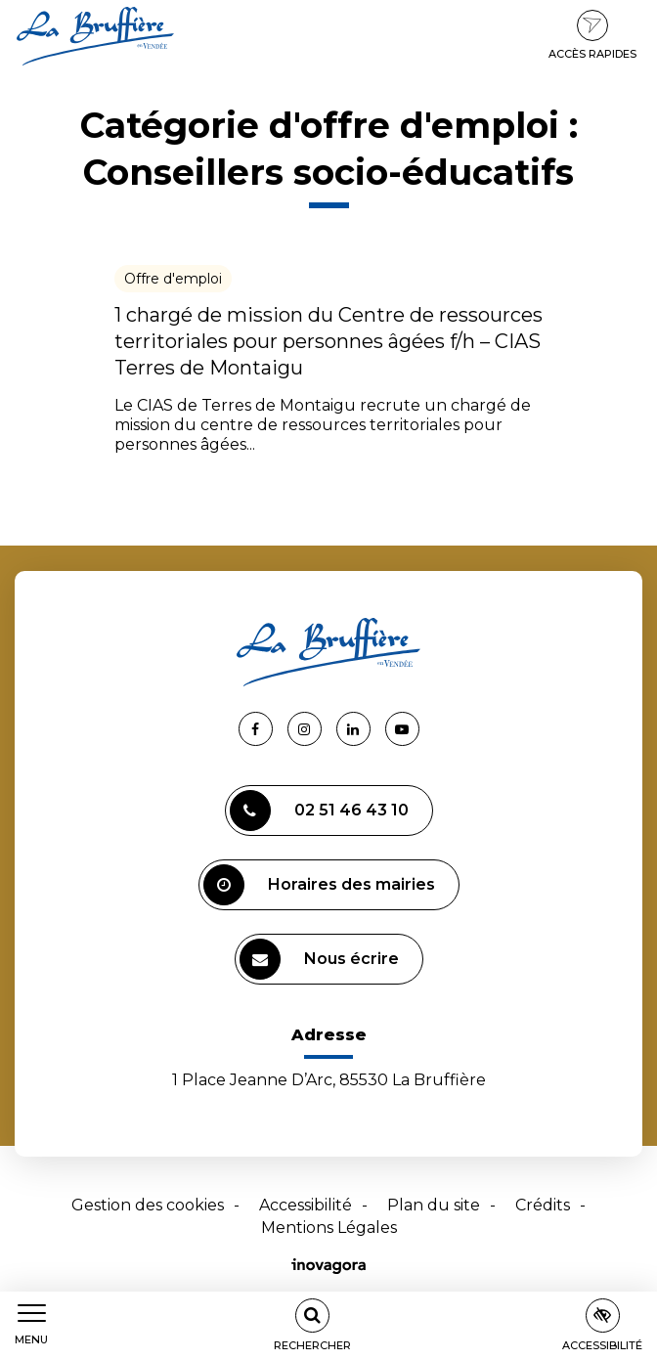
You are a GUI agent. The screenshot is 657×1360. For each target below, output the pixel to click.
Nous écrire (319, 959)
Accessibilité (305, 1205)
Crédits (542, 1205)
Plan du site (433, 1205)
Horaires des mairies (319, 884)
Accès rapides (592, 35)
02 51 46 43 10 (319, 810)
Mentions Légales (329, 1227)
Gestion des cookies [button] (147, 1205)
